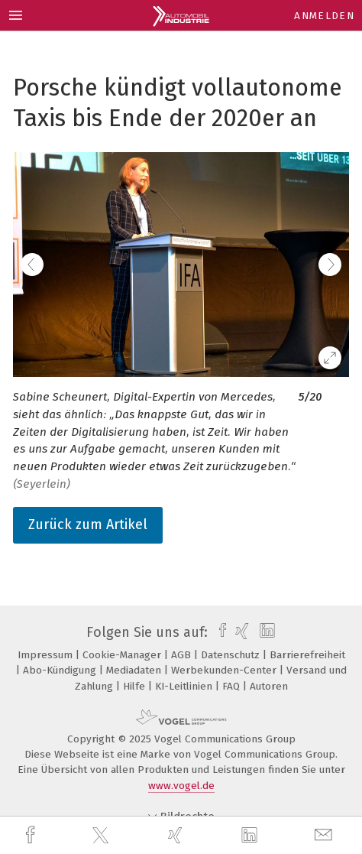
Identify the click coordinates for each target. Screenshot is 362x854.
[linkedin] (251, 836)
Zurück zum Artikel (87, 524)
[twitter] (102, 835)
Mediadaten (135, 670)
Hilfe (135, 686)
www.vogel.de (181, 785)
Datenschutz (232, 654)
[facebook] (32, 835)
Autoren (269, 686)
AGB (182, 654)
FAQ (232, 686)
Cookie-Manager (123, 654)
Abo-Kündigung (61, 670)
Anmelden (324, 15)
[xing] (177, 835)
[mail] (325, 835)
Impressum (47, 654)
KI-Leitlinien (185, 686)
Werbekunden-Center (225, 670)
